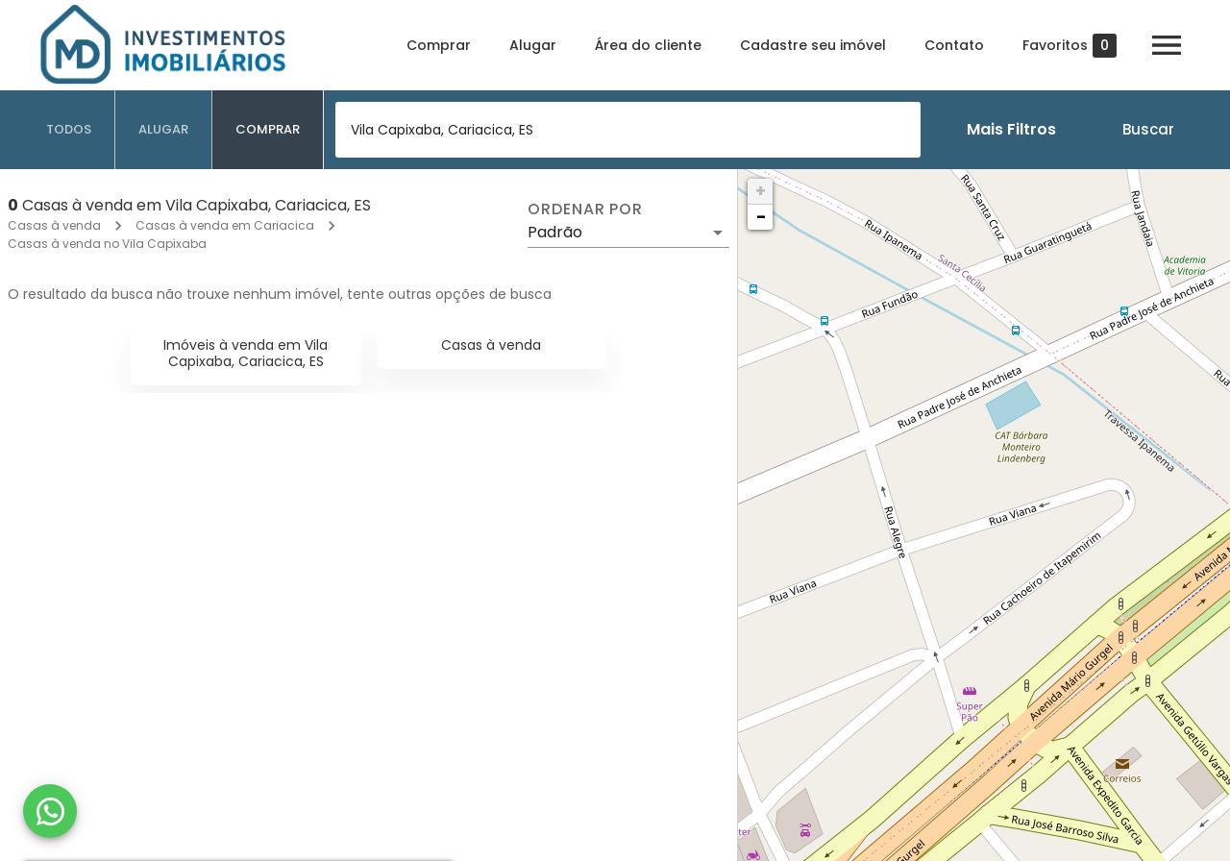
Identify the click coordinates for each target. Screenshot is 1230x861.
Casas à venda (54, 225)
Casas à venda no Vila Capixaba (107, 243)
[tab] (69, 129)
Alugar (532, 45)
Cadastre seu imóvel (813, 45)
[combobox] (628, 130)
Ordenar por (585, 209)
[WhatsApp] (50, 811)
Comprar (438, 45)
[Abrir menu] (1166, 45)
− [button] (761, 217)
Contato (954, 45)
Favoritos (1069, 46)
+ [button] (760, 191)
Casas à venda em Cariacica (224, 225)
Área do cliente (648, 45)
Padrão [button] (555, 232)
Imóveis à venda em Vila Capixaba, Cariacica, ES (245, 353)
